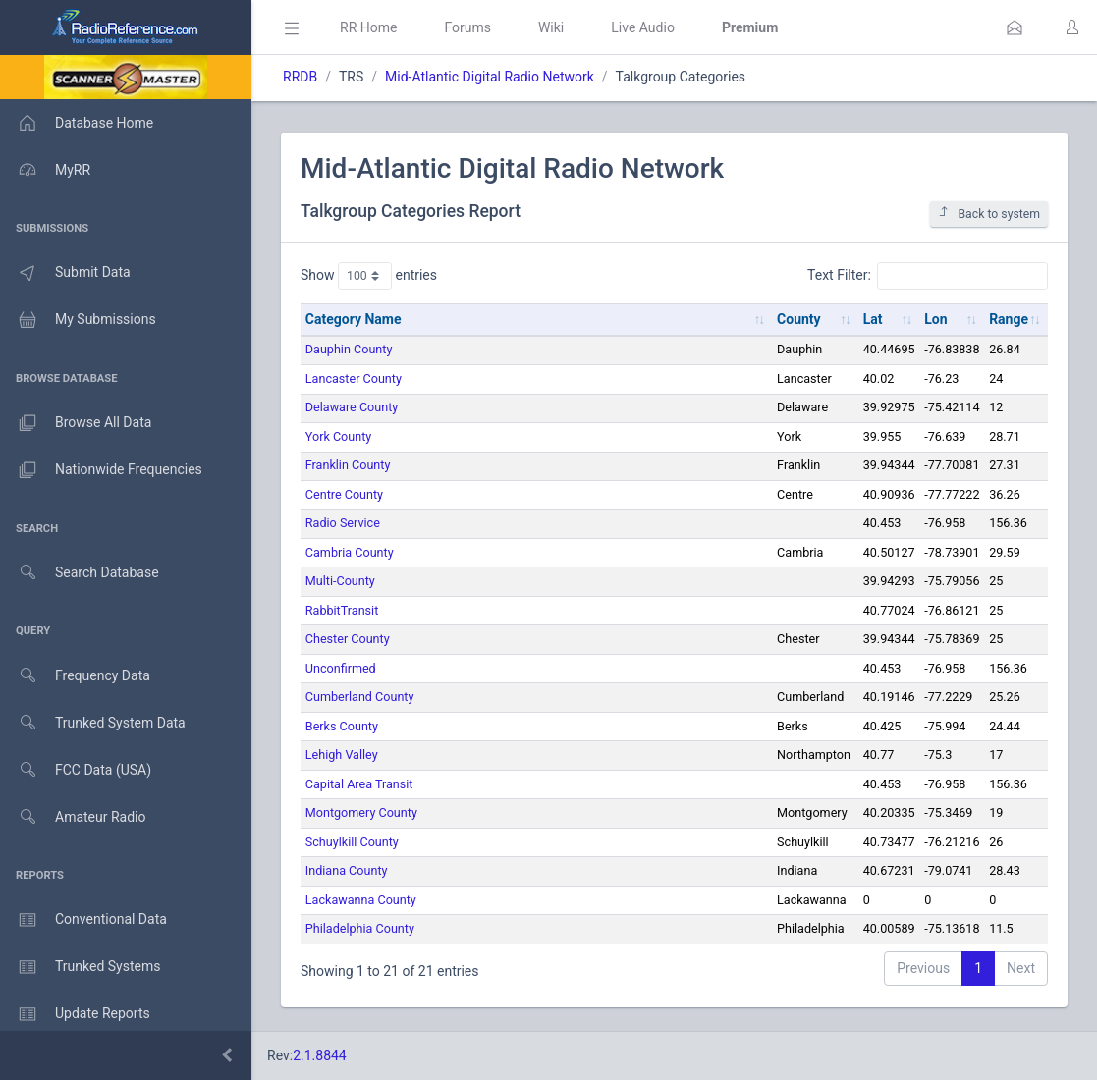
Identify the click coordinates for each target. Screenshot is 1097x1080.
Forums (467, 27)
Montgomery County (361, 812)
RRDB (300, 76)
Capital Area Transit (359, 784)
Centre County (344, 494)
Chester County (347, 638)
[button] (1014, 27)
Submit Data (65, 273)
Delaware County (351, 407)
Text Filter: (927, 276)
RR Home (368, 27)
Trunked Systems (80, 967)
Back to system (989, 213)
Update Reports (75, 1014)
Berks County (341, 726)
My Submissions (78, 320)
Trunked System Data (93, 723)
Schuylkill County (352, 842)
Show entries (369, 276)
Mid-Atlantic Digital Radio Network (489, 76)
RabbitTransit (342, 610)
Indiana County (346, 870)
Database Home (76, 123)
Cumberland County (359, 696)
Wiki (551, 27)
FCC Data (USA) (75, 770)
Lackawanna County (360, 899)
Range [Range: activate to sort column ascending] (1008, 319)
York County (338, 436)
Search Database (79, 573)
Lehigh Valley (341, 754)
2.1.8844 (320, 1055)
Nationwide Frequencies (101, 470)
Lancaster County (353, 378)
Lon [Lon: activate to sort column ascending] (935, 319)
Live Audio (643, 27)
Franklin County (348, 465)
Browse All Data (75, 423)
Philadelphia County (359, 928)
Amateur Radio (73, 817)
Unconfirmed (340, 668)
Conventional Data (83, 920)
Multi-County (340, 580)
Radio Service (342, 522)
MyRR (45, 170)
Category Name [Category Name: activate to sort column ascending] (353, 319)
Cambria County (349, 552)
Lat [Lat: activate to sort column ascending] (873, 319)
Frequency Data (75, 676)
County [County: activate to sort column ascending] (799, 319)
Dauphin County (349, 349)
